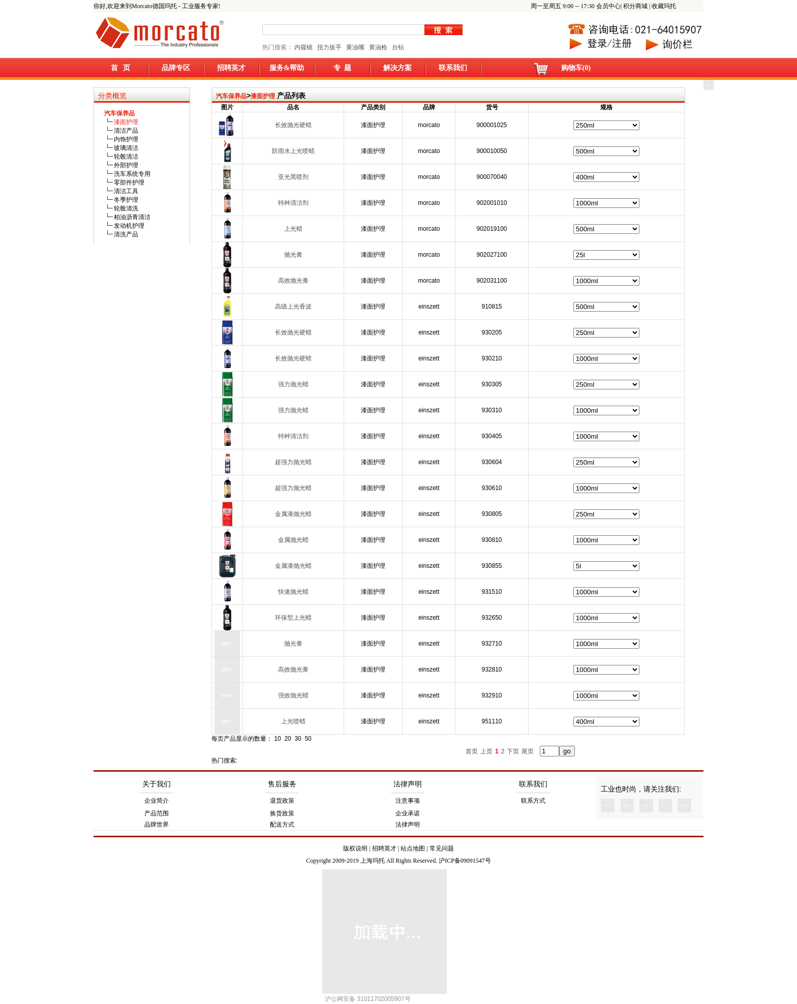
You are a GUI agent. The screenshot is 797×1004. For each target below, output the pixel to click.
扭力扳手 (329, 47)
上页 (486, 751)
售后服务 (282, 784)
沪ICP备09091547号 (465, 860)
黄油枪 (378, 47)
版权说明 (355, 848)
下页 (513, 751)
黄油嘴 (355, 47)
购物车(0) (576, 68)
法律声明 (407, 784)
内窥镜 (303, 47)
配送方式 (282, 824)
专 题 (342, 68)
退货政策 (282, 800)
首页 (472, 751)
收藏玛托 (664, 6)
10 (277, 738)
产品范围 (156, 813)
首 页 (121, 68)
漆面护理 (263, 96)
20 (287, 738)
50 (307, 738)
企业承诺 (407, 813)
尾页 (528, 751)
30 (297, 738)
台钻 (397, 47)
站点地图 (413, 848)
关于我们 (156, 784)
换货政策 (282, 813)
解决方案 (397, 68)
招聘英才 (231, 68)
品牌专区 (176, 68)
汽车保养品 (231, 96)
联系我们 (453, 68)
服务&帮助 (286, 68)
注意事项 (407, 800)
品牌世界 (156, 824)
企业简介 (156, 800)
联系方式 (533, 800)
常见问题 (442, 848)
